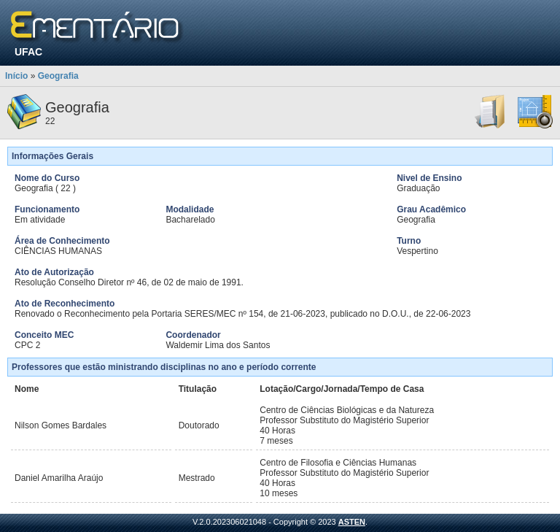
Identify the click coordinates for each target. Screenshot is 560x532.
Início (16, 76)
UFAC (28, 52)
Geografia (58, 76)
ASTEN (351, 521)
